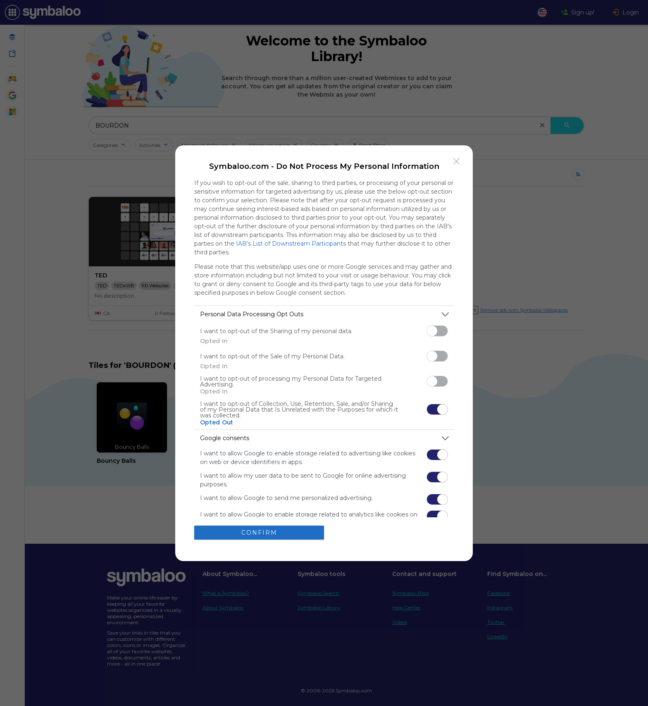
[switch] (437, 330)
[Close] (457, 161)
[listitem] (324, 314)
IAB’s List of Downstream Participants (291, 243)
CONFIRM (259, 532)
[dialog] (324, 353)
